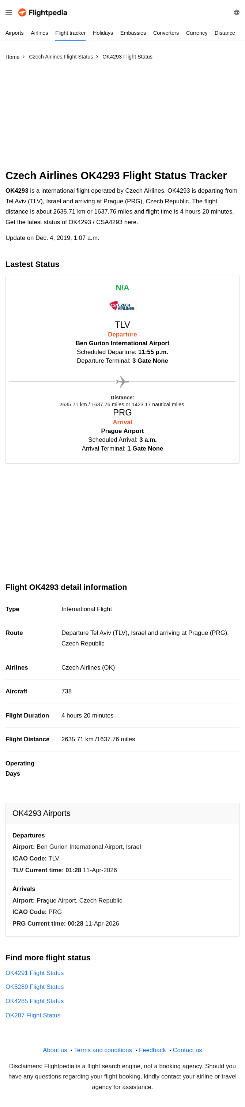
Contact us (187, 1050)
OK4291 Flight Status (34, 972)
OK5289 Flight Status (34, 986)
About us (55, 1050)
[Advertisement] (122, 118)
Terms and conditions (103, 1050)
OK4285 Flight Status (34, 1001)
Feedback (152, 1050)
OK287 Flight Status (32, 1015)
